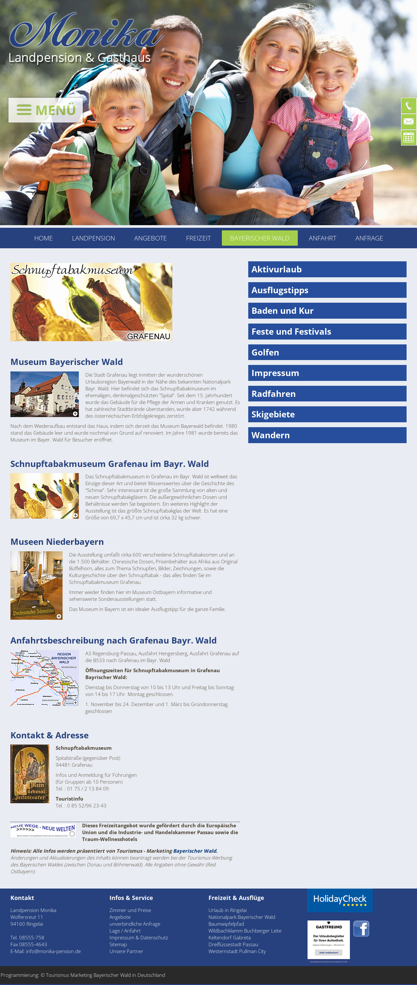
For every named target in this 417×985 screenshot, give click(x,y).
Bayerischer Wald (194, 850)
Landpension (93, 238)
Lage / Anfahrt (125, 930)
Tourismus (58, 975)
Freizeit (198, 238)
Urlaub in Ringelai (227, 910)
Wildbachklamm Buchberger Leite (244, 930)
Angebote (150, 238)
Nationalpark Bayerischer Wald (241, 917)
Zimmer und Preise (130, 910)
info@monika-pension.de (53, 951)
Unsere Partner (126, 951)
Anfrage (369, 238)
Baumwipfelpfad (226, 923)
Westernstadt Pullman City (237, 951)
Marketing (81, 975)
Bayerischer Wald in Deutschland (129, 975)
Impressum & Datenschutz (138, 937)
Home (43, 238)
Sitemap (118, 944)
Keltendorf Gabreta (229, 937)
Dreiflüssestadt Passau (233, 944)
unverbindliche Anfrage (134, 923)
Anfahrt (322, 238)
